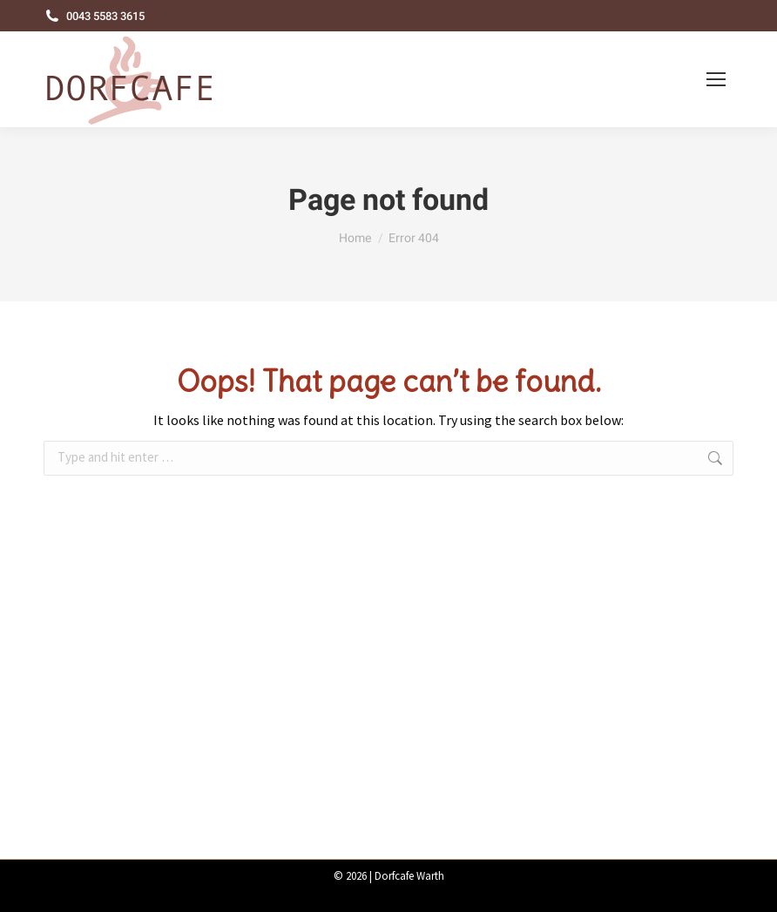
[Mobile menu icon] (716, 79)
